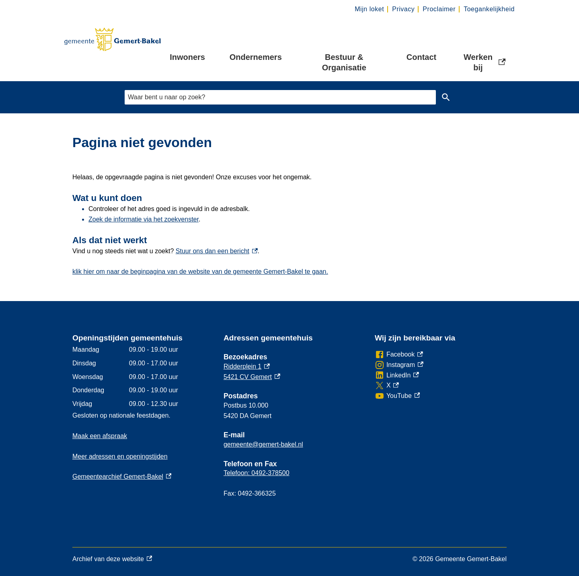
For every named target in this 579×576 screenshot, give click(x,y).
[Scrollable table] (141, 376)
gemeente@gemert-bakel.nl (263, 444)
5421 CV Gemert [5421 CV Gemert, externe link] (252, 376)
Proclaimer (439, 9)
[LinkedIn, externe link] (397, 375)
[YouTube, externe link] (397, 396)
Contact (421, 57)
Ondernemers (256, 57)
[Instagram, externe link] (399, 365)
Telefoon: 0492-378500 (257, 472)
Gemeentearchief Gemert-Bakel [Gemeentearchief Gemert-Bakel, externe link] (121, 476)
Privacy (403, 9)
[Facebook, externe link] (399, 354)
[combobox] (280, 97)
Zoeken (445, 97)
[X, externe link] (387, 385)
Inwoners (187, 57)
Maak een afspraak (99, 436)
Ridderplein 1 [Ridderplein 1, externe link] (247, 366)
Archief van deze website (112, 559)
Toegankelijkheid (489, 9)
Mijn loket (369, 9)
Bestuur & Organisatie (344, 62)
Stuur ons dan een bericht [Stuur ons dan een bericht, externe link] (217, 251)
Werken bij (485, 62)
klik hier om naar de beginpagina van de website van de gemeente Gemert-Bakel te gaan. (200, 271)
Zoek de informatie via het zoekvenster (143, 219)
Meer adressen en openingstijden (120, 456)
